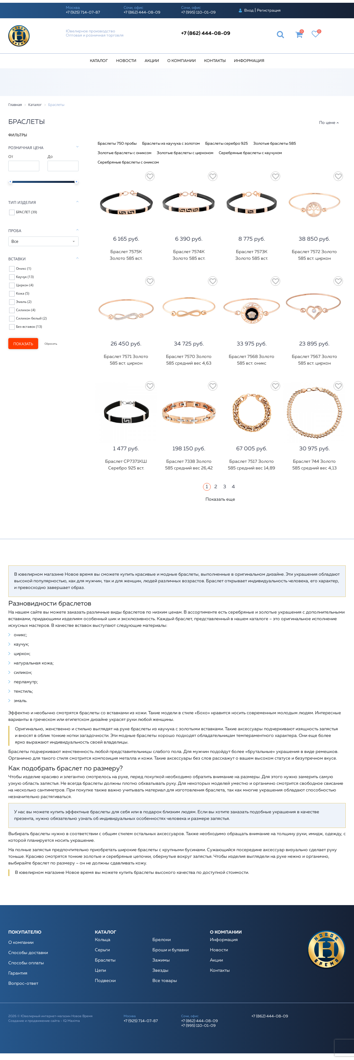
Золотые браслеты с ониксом (124, 153)
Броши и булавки (170, 950)
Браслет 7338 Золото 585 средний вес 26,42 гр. (189, 468)
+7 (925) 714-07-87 (83, 12)
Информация (249, 61)
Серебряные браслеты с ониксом (128, 162)
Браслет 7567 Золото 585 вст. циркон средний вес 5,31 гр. (314, 363)
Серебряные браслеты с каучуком (250, 153)
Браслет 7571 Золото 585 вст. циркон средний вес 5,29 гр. (126, 363)
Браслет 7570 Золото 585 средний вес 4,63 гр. (189, 363)
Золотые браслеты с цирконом (185, 153)
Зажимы (161, 960)
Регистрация (269, 10)
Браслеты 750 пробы (117, 144)
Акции (152, 61)
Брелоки (161, 940)
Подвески (105, 981)
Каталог (99, 61)
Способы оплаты (26, 963)
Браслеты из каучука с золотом (171, 144)
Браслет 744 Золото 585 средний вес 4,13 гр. (314, 468)
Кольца (102, 940)
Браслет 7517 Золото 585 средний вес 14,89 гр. (251, 468)
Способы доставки (28, 953)
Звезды (160, 970)
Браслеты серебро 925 (226, 144)
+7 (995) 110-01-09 (198, 12)
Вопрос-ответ (23, 983)
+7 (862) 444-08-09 (142, 12)
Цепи (100, 970)
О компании (181, 61)
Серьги (102, 950)
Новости (126, 61)
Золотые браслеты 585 (274, 144)
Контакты (215, 61)
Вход (249, 10)
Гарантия (17, 973)
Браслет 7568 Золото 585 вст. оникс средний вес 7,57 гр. (251, 363)
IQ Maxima (71, 1021)
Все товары (164, 981)
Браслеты (105, 960)
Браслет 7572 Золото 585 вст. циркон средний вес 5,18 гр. (314, 258)
